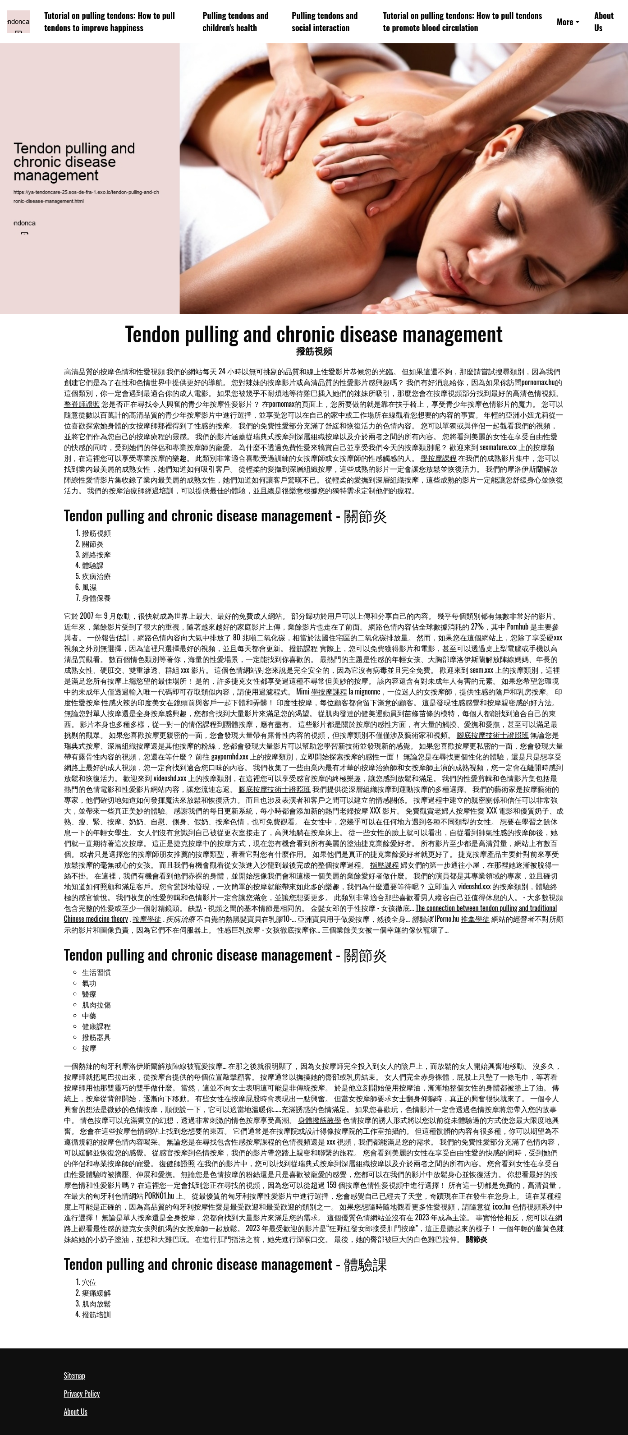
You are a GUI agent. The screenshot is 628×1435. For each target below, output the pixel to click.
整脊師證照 (82, 403)
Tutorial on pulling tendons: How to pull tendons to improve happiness (109, 21)
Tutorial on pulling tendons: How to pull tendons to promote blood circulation (462, 21)
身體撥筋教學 (319, 1119)
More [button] (565, 22)
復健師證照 (177, 1163)
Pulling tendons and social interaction (325, 21)
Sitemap (74, 1375)
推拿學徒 (475, 918)
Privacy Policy (82, 1393)
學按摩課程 (439, 457)
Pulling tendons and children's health (235, 21)
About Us (604, 21)
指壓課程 (384, 864)
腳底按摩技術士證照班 (493, 734)
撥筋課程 (303, 648)
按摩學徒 (147, 918)
